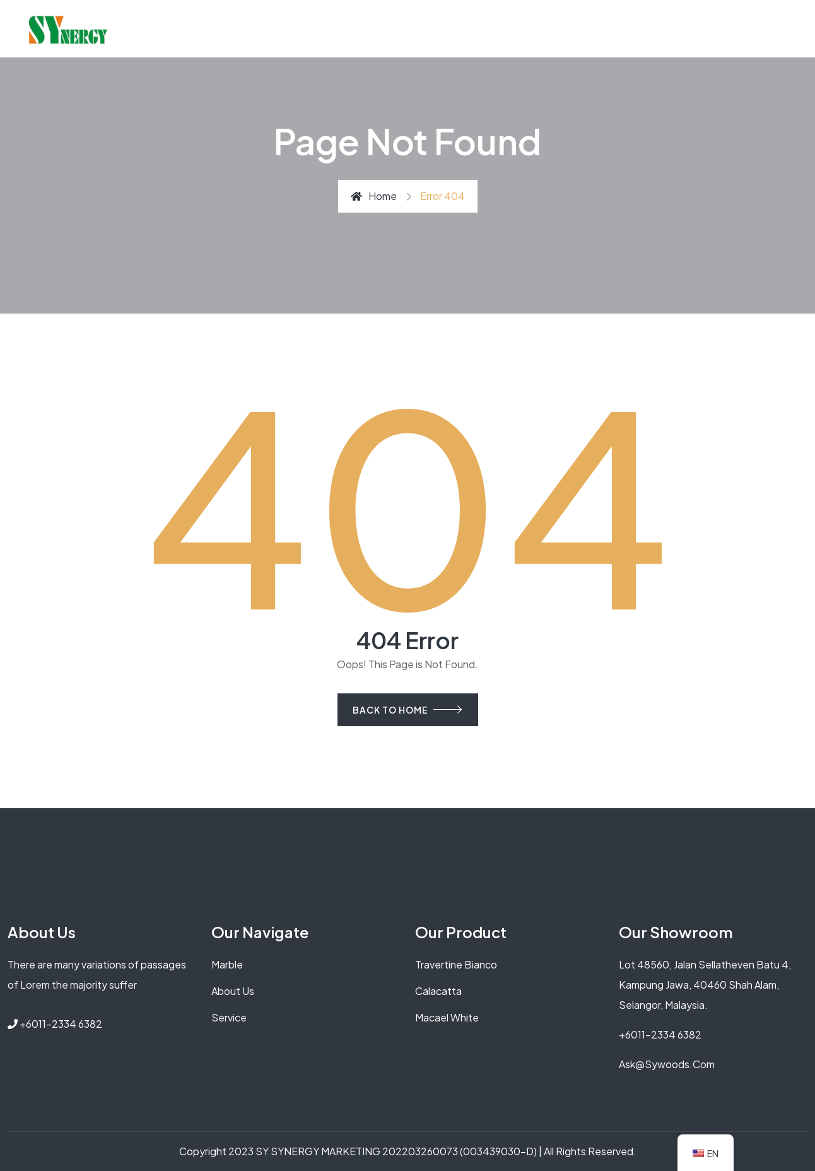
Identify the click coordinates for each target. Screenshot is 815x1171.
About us (232, 990)
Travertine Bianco (456, 964)
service (229, 1017)
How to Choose (363, 28)
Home (374, 196)
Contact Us (572, 28)
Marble (227, 964)
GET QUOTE (643, 28)
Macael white (447, 1017)
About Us (186, 28)
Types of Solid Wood (473, 28)
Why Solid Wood (265, 28)
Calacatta (438, 990)
